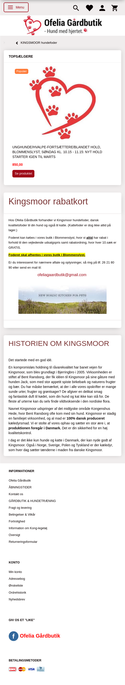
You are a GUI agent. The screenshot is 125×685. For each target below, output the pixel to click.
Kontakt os (16, 494)
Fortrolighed (17, 521)
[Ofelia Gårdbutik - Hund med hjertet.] (62, 25)
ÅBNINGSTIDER (20, 487)
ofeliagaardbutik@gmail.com (62, 275)
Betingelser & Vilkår (22, 514)
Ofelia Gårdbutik (20, 480)
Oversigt (14, 535)
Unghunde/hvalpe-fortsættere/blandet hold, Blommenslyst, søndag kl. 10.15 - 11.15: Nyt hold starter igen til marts (57, 152)
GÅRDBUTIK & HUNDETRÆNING (32, 501)
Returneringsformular (23, 542)
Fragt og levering (20, 507)
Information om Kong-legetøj (28, 528)
